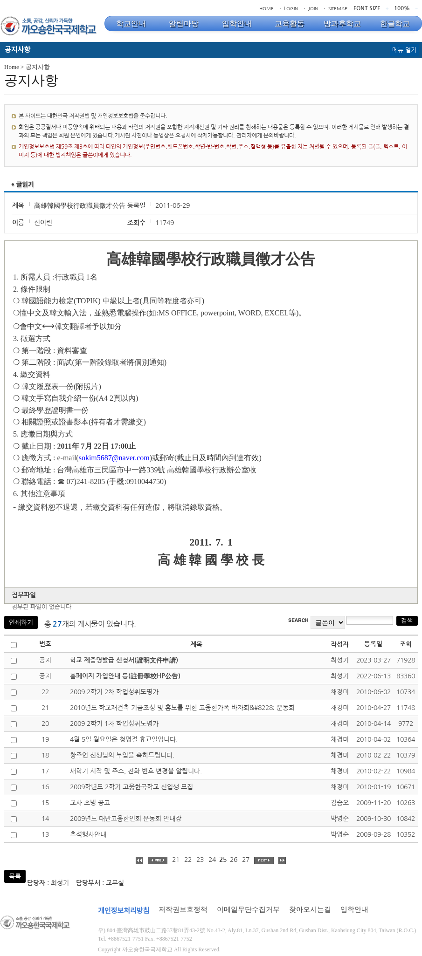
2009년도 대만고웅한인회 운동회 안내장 (125, 818)
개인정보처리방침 (123, 911)
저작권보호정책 (183, 909)
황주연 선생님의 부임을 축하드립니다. (122, 755)
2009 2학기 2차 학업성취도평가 (114, 692)
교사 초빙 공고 (90, 802)
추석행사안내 (88, 834)
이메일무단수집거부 (248, 909)
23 (200, 859)
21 (176, 859)
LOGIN (291, 8)
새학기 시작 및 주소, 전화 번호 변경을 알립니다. (136, 771)
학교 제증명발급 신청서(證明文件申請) (124, 660)
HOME (266, 8)
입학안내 (354, 909)
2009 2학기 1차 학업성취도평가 (114, 723)
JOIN (313, 8)
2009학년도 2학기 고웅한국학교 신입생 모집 (131, 787)
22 (188, 859)
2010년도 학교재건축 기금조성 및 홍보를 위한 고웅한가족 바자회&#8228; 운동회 (182, 707)
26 (233, 859)
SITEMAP (337, 8)
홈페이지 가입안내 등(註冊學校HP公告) (125, 676)
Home (11, 66)
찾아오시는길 (310, 909)
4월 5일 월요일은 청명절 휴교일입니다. (124, 739)
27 (245, 859)
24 (212, 859)
